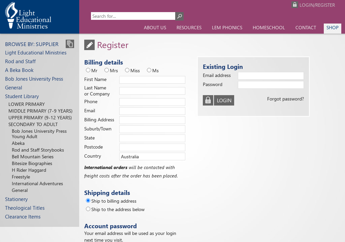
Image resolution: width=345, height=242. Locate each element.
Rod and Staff (20, 61)
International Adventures (37, 183)
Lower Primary (26, 104)
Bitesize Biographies (32, 163)
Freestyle (21, 176)
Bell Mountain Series (33, 156)
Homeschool (269, 27)
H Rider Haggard (29, 170)
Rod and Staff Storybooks (38, 150)
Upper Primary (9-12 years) (40, 117)
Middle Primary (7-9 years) (40, 111)
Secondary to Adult (33, 124)
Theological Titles (24, 207)
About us (155, 27)
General (13, 87)
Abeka (18, 143)
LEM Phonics (227, 27)
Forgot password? (285, 98)
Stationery (16, 199)
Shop (332, 27)
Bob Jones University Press (34, 78)
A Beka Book (19, 70)
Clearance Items (22, 216)
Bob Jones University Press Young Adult (39, 133)
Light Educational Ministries (35, 52)
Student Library (22, 96)
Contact (305, 27)
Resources (189, 27)
